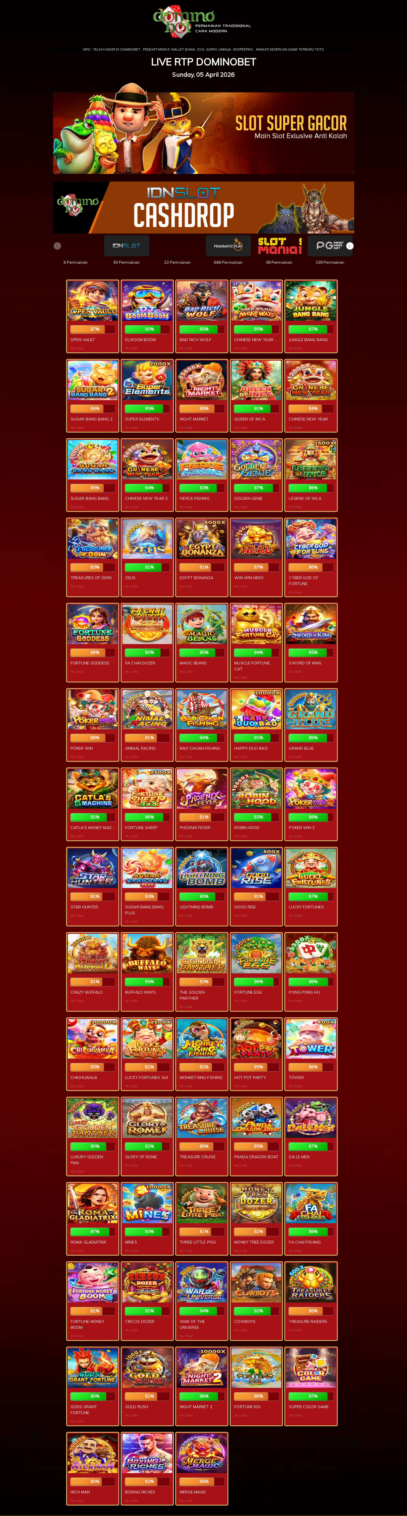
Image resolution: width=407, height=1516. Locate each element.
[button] (350, 246)
